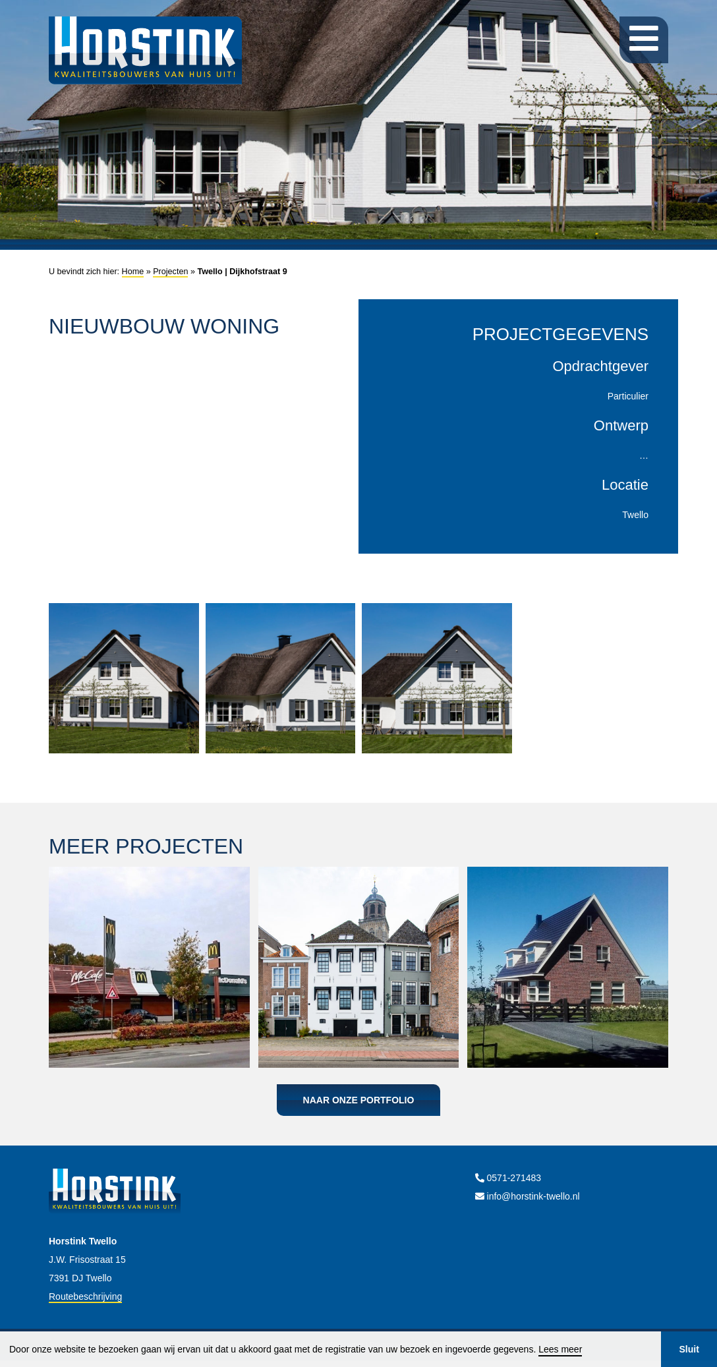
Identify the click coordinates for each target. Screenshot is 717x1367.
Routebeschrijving (85, 1296)
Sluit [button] (689, 1349)
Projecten (170, 271)
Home (133, 271)
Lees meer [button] (560, 1349)
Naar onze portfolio (359, 1100)
